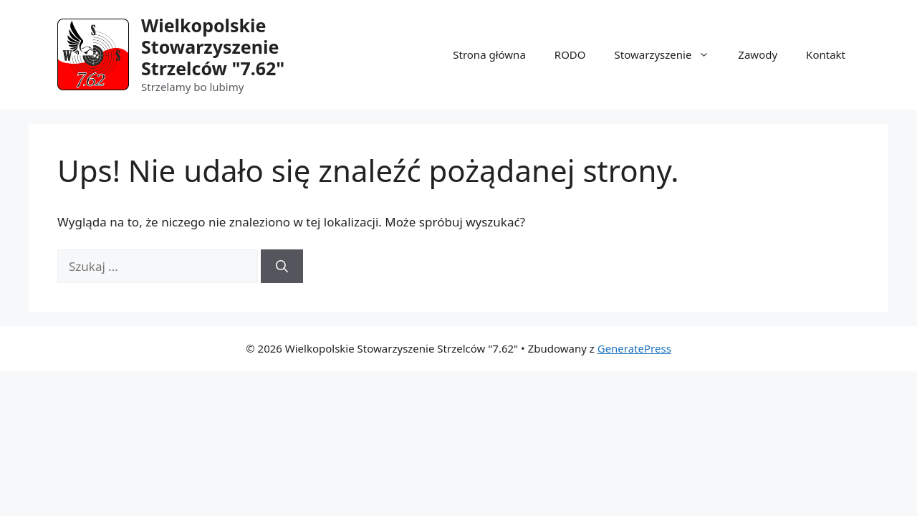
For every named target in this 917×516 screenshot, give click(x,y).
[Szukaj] (282, 266)
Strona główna (489, 54)
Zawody (757, 54)
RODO (570, 54)
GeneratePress (634, 348)
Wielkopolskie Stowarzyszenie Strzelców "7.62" (212, 46)
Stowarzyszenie (669, 54)
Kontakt (825, 54)
